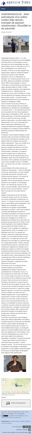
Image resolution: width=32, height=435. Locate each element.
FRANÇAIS (27, 421)
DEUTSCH (4, 423)
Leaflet (3, 392)
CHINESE (9, 423)
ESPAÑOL (22, 421)
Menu (3, 9)
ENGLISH (17, 421)
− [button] (3, 383)
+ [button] (3, 380)
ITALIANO (12, 421)
